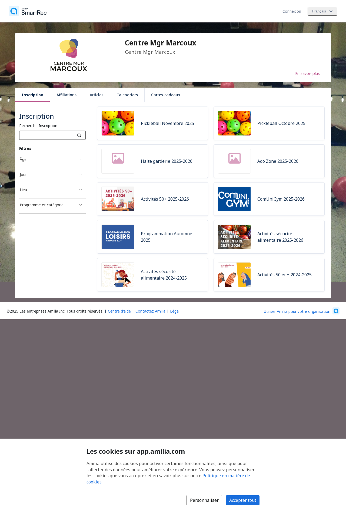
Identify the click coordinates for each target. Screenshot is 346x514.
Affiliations (66, 94)
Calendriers (127, 94)
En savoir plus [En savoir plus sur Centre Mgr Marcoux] (307, 73)
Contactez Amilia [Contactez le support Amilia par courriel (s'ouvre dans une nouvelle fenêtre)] (150, 311)
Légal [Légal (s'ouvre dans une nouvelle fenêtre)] (174, 311)
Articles (96, 94)
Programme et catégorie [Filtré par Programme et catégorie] (42, 204)
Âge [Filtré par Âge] (23, 159)
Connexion (291, 11)
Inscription (32, 94)
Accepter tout (242, 500)
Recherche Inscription (38, 125)
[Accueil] (27, 11)
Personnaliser (204, 500)
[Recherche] (79, 135)
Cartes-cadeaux (165, 94)
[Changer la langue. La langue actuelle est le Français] (322, 11)
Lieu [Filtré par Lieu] (23, 189)
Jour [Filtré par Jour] (23, 174)
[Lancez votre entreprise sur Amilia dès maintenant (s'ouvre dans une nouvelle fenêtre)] (302, 310)
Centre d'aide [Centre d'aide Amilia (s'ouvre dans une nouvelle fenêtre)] (119, 311)
